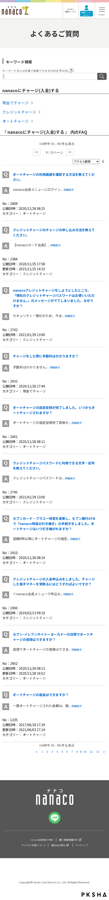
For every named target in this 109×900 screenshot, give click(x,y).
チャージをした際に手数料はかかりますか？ (46, 356)
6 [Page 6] (67, 751)
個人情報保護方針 (68, 839)
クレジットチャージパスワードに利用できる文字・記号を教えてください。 (54, 465)
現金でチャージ (15, 103)
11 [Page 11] (91, 751)
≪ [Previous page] (36, 751)
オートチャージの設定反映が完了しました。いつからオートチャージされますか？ (54, 410)
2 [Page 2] (47, 751)
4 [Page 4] (57, 751)
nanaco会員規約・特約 (41, 839)
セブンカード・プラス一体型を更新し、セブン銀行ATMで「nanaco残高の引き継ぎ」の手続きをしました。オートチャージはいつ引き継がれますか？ (54, 523)
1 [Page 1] (42, 751)
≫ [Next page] (104, 751)
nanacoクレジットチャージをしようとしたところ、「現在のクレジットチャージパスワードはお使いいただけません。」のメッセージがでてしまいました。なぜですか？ (54, 298)
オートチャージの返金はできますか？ (41, 694)
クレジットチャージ (19, 112)
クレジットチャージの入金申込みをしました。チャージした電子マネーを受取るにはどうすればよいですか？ (54, 582)
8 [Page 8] (77, 751)
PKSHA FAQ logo (94, 895)
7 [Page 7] (72, 751)
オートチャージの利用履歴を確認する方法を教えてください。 (54, 177)
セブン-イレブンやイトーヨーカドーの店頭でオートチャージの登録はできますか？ (53, 637)
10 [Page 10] (84, 751)
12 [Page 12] (97, 751)
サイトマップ (82, 845)
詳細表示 (69, 190)
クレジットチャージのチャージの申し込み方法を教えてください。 (54, 232)
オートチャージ (15, 121)
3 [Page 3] (52, 751)
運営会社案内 (58, 845)
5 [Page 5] (62, 751)
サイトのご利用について (33, 845)
